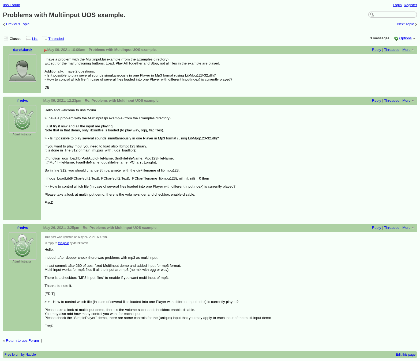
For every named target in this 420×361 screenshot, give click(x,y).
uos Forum (11, 5)
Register (410, 5)
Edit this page (405, 354)
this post (63, 243)
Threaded (56, 39)
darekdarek (22, 50)
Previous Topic (17, 24)
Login (397, 5)
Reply (376, 50)
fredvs (22, 100)
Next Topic (405, 24)
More (406, 50)
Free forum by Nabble (20, 354)
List (35, 39)
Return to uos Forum (22, 341)
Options (405, 38)
